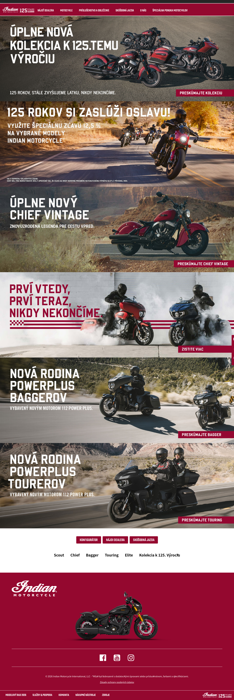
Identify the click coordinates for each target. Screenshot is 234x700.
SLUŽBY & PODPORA (42, 695)
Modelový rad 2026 (16, 695)
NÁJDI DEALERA (115, 540)
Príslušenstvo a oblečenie (93, 10)
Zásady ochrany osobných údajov (117, 682)
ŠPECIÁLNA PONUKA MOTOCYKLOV (169, 10)
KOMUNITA (64, 695)
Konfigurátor (89, 540)
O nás (143, 10)
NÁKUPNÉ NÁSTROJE (85, 695)
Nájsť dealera (45, 10)
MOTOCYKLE (66, 10)
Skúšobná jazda (124, 10)
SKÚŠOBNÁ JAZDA (143, 540)
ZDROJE (106, 695)
